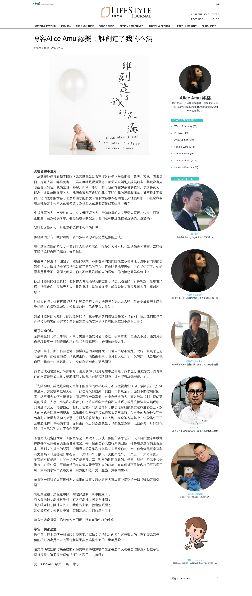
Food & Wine (184, 146)
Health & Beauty (186, 167)
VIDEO (215, 14)
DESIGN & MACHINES (131, 26)
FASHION (66, 26)
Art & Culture (184, 139)
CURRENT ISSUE (200, 14)
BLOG (216, 19)
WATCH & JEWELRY (45, 26)
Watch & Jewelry (185, 126)
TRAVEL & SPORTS (159, 26)
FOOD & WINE (106, 26)
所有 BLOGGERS (180, 578)
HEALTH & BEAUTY (186, 26)
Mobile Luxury (184, 153)
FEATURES (197, 19)
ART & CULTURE (85, 26)
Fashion (181, 133)
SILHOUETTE (209, 26)
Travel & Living (185, 160)
